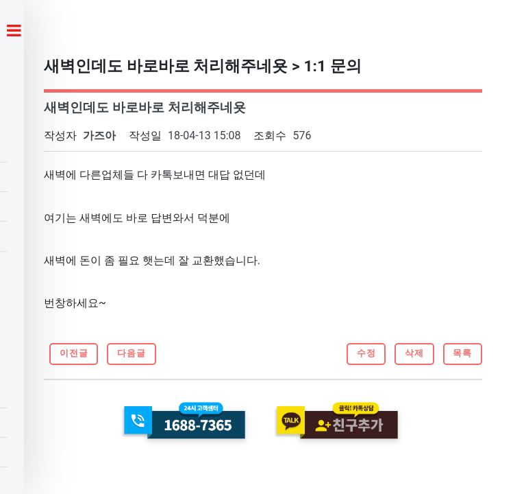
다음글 (131, 353)
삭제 (414, 353)
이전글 (74, 353)
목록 (462, 353)
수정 (366, 353)
